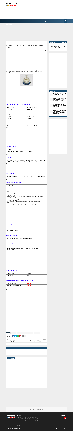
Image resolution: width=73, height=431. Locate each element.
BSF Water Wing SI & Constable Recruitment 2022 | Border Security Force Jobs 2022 (59, 105)
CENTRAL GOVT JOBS (38, 21)
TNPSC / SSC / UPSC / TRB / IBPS (20, 21)
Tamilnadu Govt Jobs (29, 332)
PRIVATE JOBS (51, 21)
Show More (64, 42)
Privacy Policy (58, 428)
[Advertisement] (46, 10)
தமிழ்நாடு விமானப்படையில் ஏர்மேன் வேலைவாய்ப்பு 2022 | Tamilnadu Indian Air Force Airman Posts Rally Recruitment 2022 (59, 112)
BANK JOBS (45, 21)
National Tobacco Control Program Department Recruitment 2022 (59, 94)
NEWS (11, 21)
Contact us (64, 428)
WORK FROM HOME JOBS (60, 21)
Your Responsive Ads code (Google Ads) (36, 409)
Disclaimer (53, 428)
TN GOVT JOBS (30, 21)
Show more (44, 347)
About (50, 428)
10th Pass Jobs (13, 332)
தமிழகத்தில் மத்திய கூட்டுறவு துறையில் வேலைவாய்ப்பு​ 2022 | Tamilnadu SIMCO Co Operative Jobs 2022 (59, 99)
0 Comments (44, 358)
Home (7, 21)
